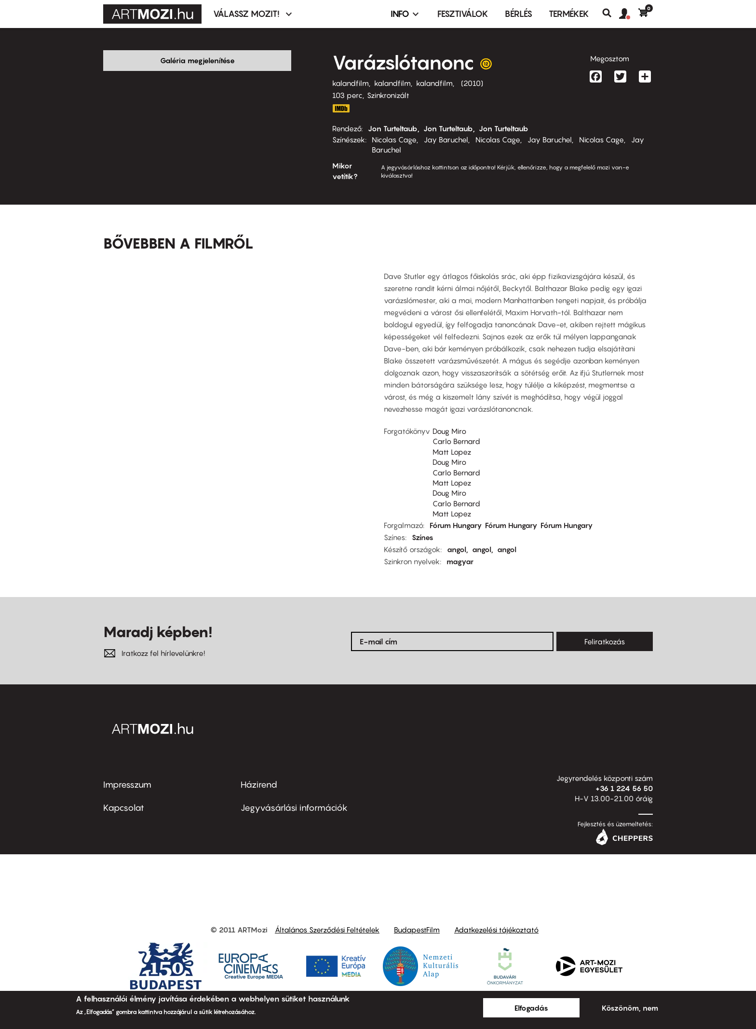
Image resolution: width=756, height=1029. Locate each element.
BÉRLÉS (518, 14)
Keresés (610, 13)
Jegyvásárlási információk (294, 793)
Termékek (569, 14)
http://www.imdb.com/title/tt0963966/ (341, 108)
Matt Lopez (451, 436)
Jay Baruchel (446, 139)
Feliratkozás (604, 626)
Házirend (259, 770)
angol (456, 534)
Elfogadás (531, 1007)
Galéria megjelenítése (197, 60)
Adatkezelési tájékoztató (496, 915)
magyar (459, 546)
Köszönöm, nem (630, 1007)
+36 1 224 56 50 (624, 773)
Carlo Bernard (456, 426)
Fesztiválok (462, 14)
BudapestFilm (417, 915)
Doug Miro (449, 416)
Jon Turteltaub (393, 128)
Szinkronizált (388, 95)
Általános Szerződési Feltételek (327, 915)
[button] (628, 14)
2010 (472, 83)
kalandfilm (350, 83)
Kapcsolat (123, 793)
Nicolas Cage (394, 139)
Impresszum (127, 770)
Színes (422, 522)
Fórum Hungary (456, 510)
